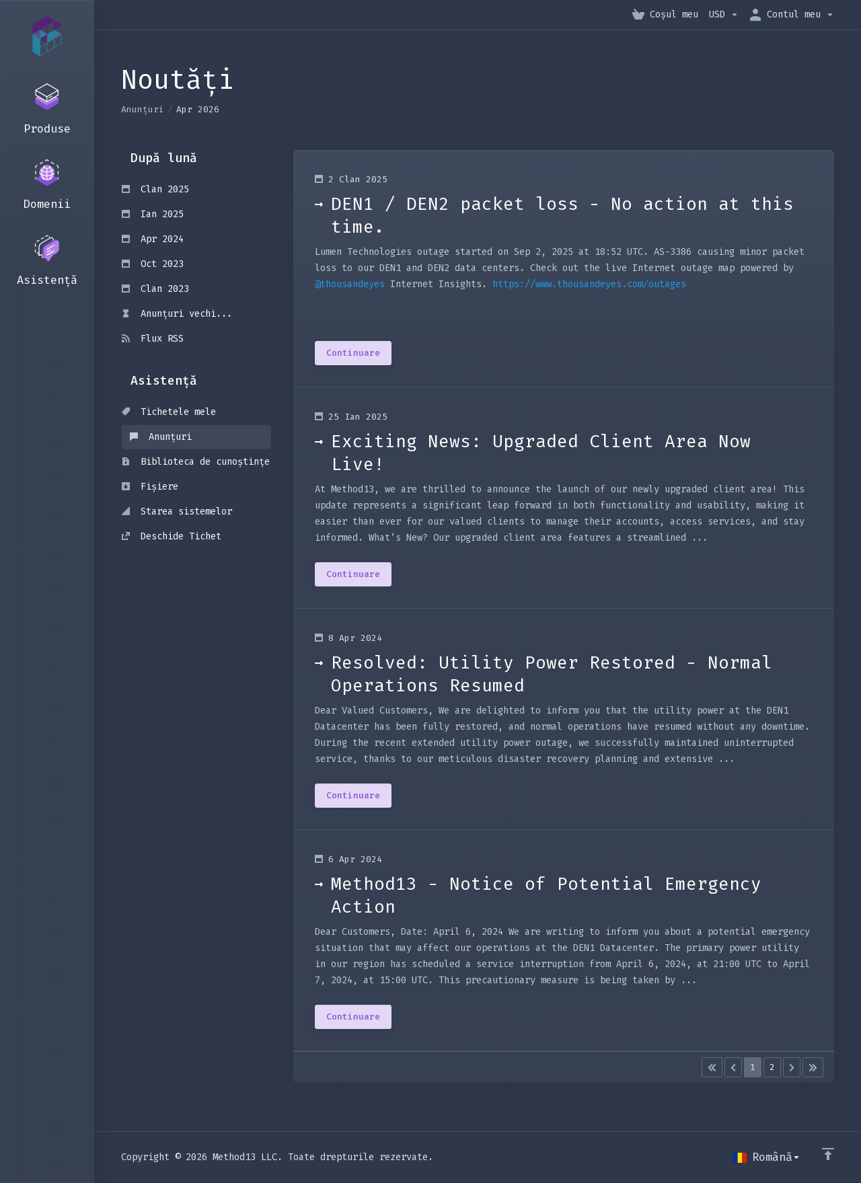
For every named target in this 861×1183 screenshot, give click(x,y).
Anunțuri (142, 109)
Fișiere (150, 486)
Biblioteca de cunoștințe (196, 461)
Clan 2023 (155, 289)
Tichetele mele (169, 412)
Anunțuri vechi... (177, 313)
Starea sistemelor (177, 511)
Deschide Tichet (171, 536)
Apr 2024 (153, 239)
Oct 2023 (153, 264)
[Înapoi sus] (828, 1154)
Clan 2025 (155, 189)
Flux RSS (153, 338)
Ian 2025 (153, 214)
